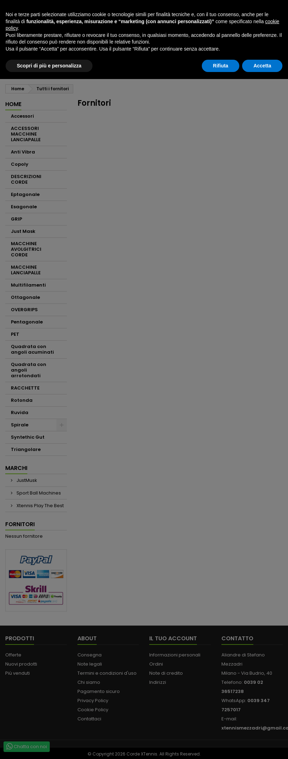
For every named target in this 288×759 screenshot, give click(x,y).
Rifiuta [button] (220, 745)
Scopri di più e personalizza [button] (49, 745)
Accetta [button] (262, 745)
